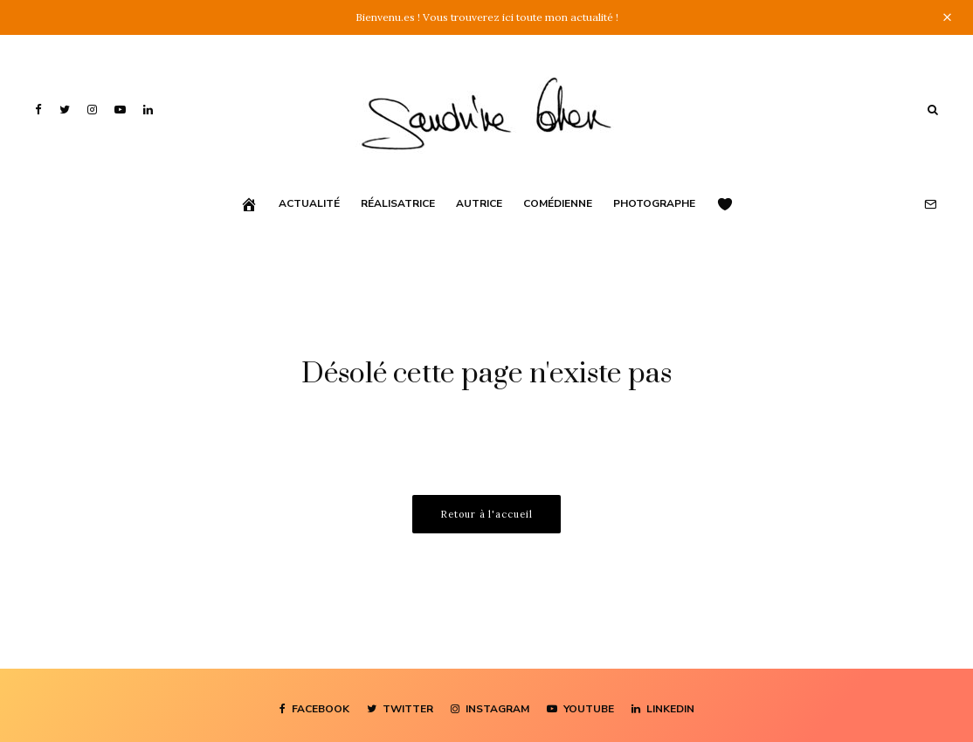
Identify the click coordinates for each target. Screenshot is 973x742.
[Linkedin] (148, 109)
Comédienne (557, 203)
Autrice (479, 203)
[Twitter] (65, 109)
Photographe (654, 203)
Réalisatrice (398, 203)
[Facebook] (38, 109)
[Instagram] (92, 109)
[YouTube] (120, 109)
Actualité (309, 203)
